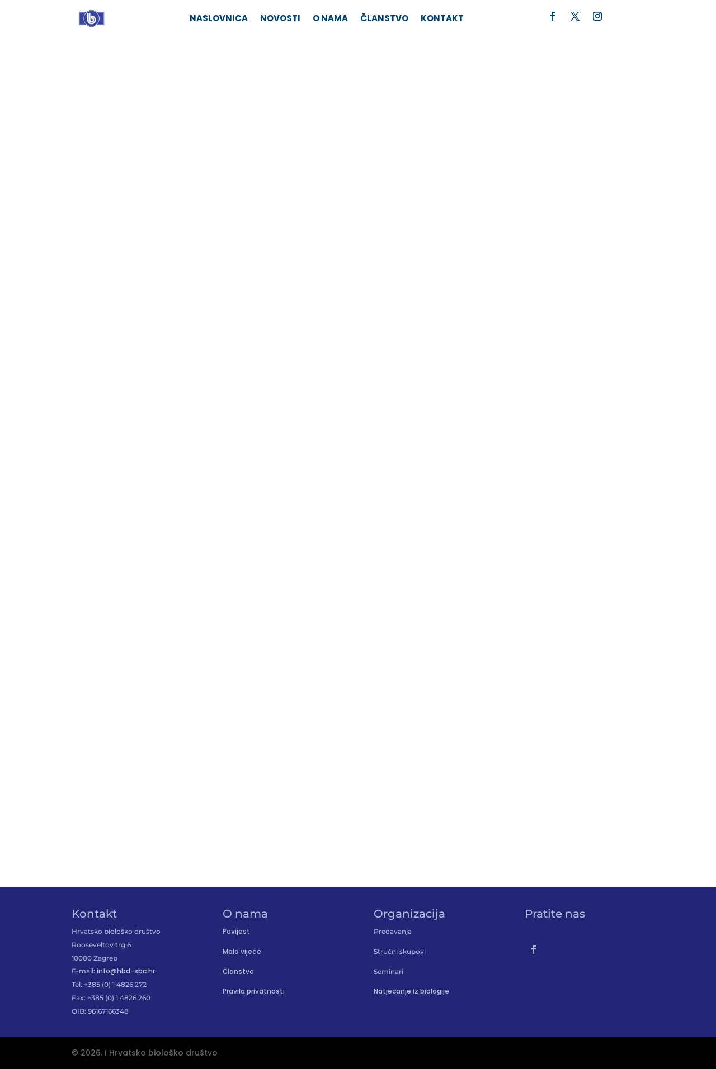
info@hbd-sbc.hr (126, 971)
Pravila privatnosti (254, 991)
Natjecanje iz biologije (411, 991)
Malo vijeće (242, 951)
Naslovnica (219, 19)
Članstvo (384, 19)
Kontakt (442, 19)
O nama (330, 19)
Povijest (236, 931)
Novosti (280, 19)
